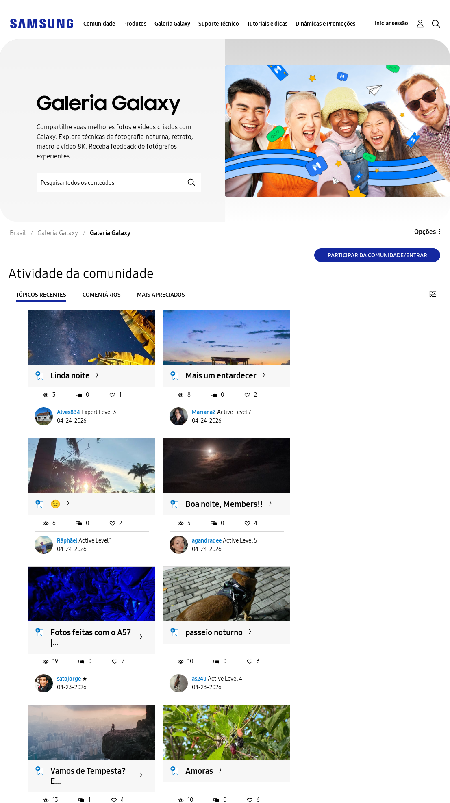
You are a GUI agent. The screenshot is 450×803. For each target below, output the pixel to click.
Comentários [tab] (102, 294)
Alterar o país (255, 786)
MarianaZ (203, 411)
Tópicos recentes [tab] (41, 294)
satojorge (203, 549)
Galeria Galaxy (172, 23)
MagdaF (335, 687)
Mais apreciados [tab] (161, 294)
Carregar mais (57, 737)
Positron (67, 687)
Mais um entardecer (219, 375)
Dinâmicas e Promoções (325, 23)
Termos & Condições (153, 780)
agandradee (72, 549)
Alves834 (68, 411)
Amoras (198, 641)
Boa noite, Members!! (89, 503)
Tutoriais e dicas (267, 23)
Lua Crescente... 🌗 (352, 641)
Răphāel (335, 411)
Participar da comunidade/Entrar (377, 255)
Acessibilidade (35, 780)
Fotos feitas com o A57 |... (224, 508)
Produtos (134, 23)
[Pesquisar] (119, 182)
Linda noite (70, 375)
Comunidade (99, 23)
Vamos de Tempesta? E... (88, 646)
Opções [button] (425, 232)
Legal (131, 793)
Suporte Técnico (218, 23)
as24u (332, 549)
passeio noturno (347, 503)
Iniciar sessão (391, 23)
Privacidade (31, 793)
